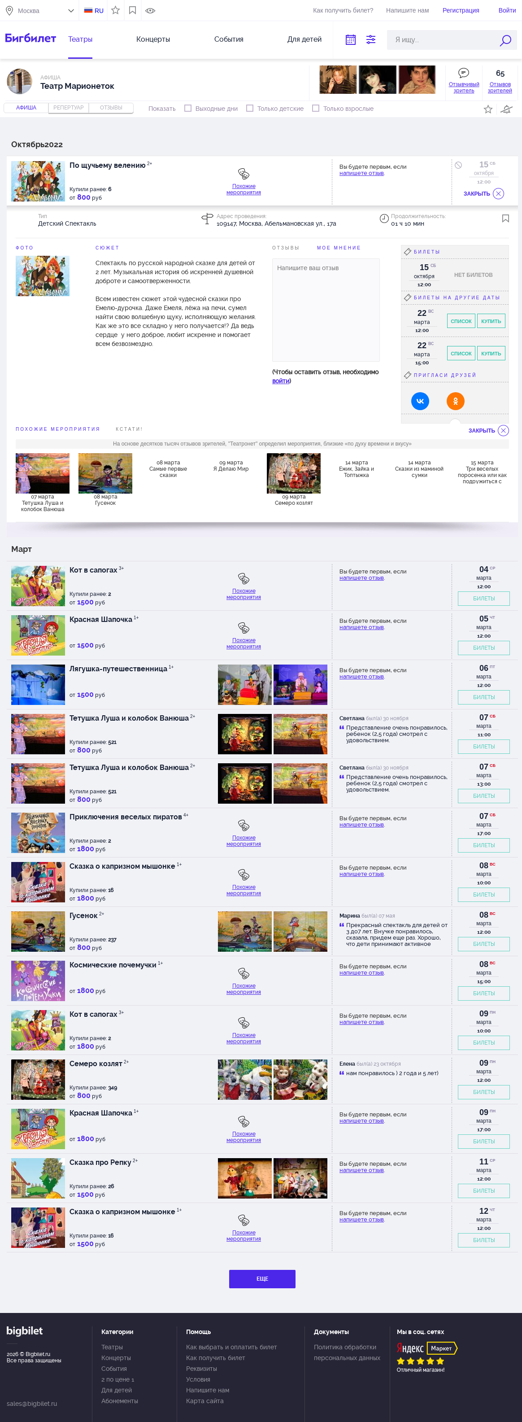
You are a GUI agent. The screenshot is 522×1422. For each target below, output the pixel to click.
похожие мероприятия (58, 429)
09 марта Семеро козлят (294, 500)
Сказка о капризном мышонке (126, 866)
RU (99, 10)
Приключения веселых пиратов (129, 817)
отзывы (111, 108)
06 (483, 668)
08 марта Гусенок (105, 500)
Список (461, 321)
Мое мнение (339, 247)
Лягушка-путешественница (122, 669)
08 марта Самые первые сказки (168, 468)
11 (483, 1161)
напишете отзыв (361, 173)
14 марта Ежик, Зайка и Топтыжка (356, 468)
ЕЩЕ (262, 1279)
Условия (198, 1379)
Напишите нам (407, 10)
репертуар (68, 108)
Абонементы (119, 1400)
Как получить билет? (343, 10)
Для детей (304, 39)
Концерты (153, 39)
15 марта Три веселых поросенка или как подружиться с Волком (482, 471)
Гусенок (87, 915)
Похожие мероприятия (243, 189)
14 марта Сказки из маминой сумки (419, 468)
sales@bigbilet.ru (32, 1403)
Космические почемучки (116, 965)
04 (483, 569)
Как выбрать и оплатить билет (231, 1347)
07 (483, 717)
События (229, 39)
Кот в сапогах (97, 570)
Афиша (26, 108)
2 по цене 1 (117, 1379)
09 (483, 1013)
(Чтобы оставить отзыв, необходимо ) (325, 376)
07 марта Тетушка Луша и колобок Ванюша (43, 503)
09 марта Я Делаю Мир (231, 465)
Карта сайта (205, 1400)
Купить (491, 321)
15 (483, 164)
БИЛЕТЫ (484, 598)
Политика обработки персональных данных (347, 1352)
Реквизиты (201, 1368)
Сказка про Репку (104, 1162)
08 (483, 865)
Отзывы (286, 247)
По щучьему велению (111, 165)
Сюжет (108, 247)
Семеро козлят (99, 1063)
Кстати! (129, 429)
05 (483, 618)
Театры (80, 39)
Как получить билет (215, 1357)
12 (483, 1211)
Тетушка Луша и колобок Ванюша (132, 718)
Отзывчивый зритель (464, 87)
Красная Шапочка (104, 619)
